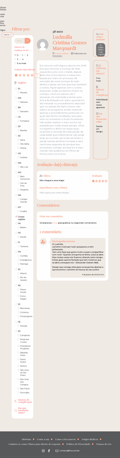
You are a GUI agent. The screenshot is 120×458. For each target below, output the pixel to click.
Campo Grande (23, 196)
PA (19, 219)
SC (19, 300)
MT (19, 203)
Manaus (24, 97)
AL (19, 84)
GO (19, 149)
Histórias (26, 434)
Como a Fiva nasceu (65, 434)
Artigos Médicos (90, 434)
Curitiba (24, 251)
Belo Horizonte (25, 173)
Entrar (112, 6)
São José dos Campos (24, 377)
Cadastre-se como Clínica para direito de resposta (34, 439)
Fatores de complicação (24, 396)
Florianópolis (26, 312)
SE (19, 317)
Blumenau (25, 304)
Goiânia (23, 153)
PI (19, 238)
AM (19, 93)
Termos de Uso (103, 439)
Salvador (24, 107)
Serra (22, 135)
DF (19, 122)
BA (19, 103)
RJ (19, 265)
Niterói (23, 269)
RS (19, 281)
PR (19, 247)
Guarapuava (26, 255)
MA (19, 158)
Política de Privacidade (78, 439)
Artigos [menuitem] (93, 6)
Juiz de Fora (23, 179)
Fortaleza (24, 116)
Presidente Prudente (25, 342)
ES (19, 131)
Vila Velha (24, 139)
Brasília (23, 126)
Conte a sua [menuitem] (56, 6)
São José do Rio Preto (24, 368)
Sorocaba (24, 388)
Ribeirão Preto (24, 349)
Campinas (25, 331)
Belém (23, 223)
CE (19, 112)
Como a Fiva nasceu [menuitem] (75, 6)
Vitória (23, 143)
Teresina (24, 242)
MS (19, 191)
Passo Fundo (23, 286)
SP (19, 327)
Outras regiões (21, 213)
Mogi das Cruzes (24, 336)
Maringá (24, 259)
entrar (55, 218)
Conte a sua (43, 434)
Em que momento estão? (23, 406)
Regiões (22, 78)
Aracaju (23, 321)
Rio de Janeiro (23, 274)
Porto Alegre (23, 293)
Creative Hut (83, 455)
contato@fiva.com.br (67, 446)
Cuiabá (23, 207)
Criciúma (24, 308)
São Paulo (25, 384)
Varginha (24, 185)
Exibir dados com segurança (101, 45)
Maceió (23, 88)
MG (19, 168)
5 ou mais (21, 59)
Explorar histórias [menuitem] (37, 6)
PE (19, 228)
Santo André (23, 356)
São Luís (24, 162)
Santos (23, 361)
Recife (23, 232)
